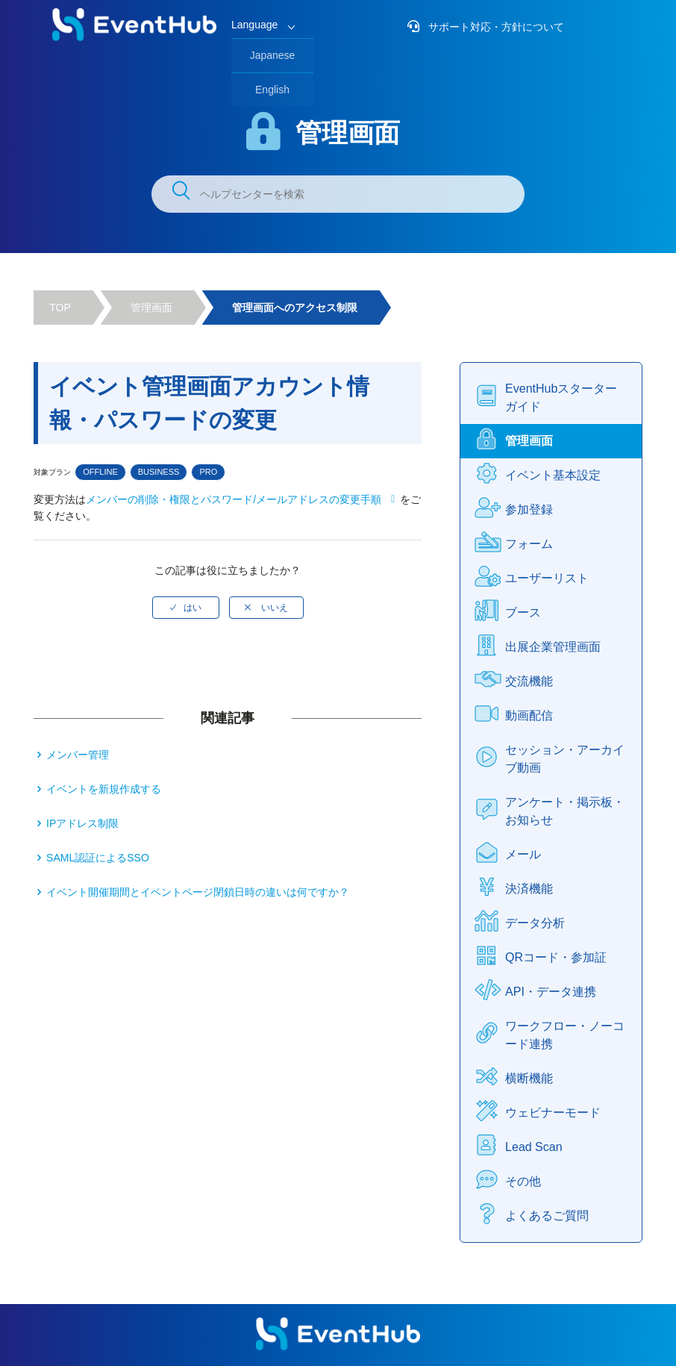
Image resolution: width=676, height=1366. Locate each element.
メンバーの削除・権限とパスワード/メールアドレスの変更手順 (233, 499)
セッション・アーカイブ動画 (565, 758)
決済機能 (529, 888)
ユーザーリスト (547, 578)
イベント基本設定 (553, 475)
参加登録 (529, 509)
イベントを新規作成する (103, 789)
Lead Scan (534, 1147)
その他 (523, 1181)
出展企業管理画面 (553, 646)
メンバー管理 (77, 755)
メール (523, 854)
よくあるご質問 (547, 1215)
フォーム (529, 543)
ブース (523, 612)
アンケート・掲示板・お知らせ (565, 811)
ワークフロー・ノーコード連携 (565, 1035)
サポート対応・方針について (494, 27)
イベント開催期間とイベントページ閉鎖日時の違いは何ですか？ (197, 892)
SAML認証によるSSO (97, 858)
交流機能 (529, 681)
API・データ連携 (550, 991)
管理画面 (151, 308)
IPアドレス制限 (82, 823)
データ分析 (535, 923)
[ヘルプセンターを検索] (338, 194)
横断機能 (529, 1078)
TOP (60, 308)
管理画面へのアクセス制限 (294, 308)
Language (254, 25)
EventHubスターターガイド (561, 397)
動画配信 (529, 715)
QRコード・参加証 (556, 957)
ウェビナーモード (553, 1112)
